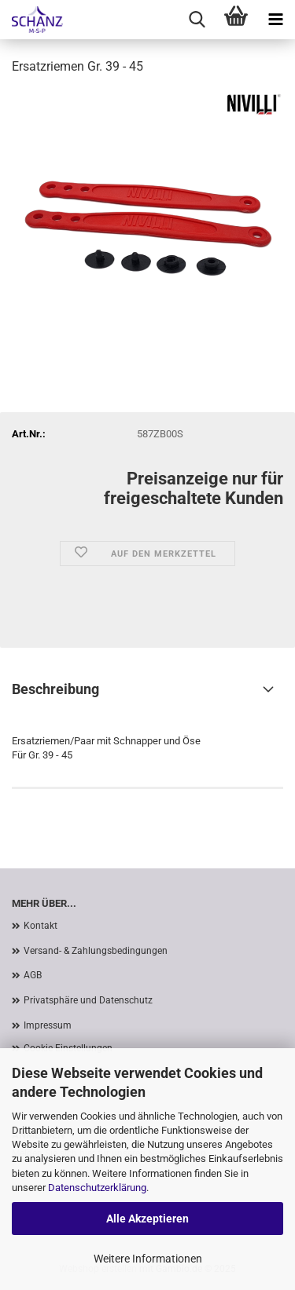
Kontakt (40, 925)
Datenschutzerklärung (97, 1187)
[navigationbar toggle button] (275, 19)
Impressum (48, 1025)
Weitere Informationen (148, 1258)
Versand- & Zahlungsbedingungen (96, 950)
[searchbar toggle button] (196, 19)
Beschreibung (55, 689)
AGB (33, 975)
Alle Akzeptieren (147, 1218)
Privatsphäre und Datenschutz (88, 1000)
